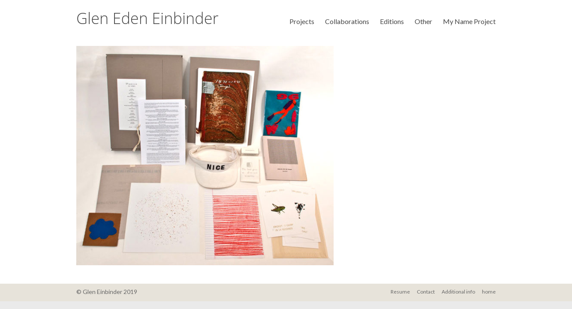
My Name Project (469, 21)
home (489, 291)
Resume (400, 291)
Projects (301, 21)
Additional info (458, 291)
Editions (392, 21)
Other (423, 21)
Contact (426, 291)
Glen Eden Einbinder (147, 18)
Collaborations (347, 21)
